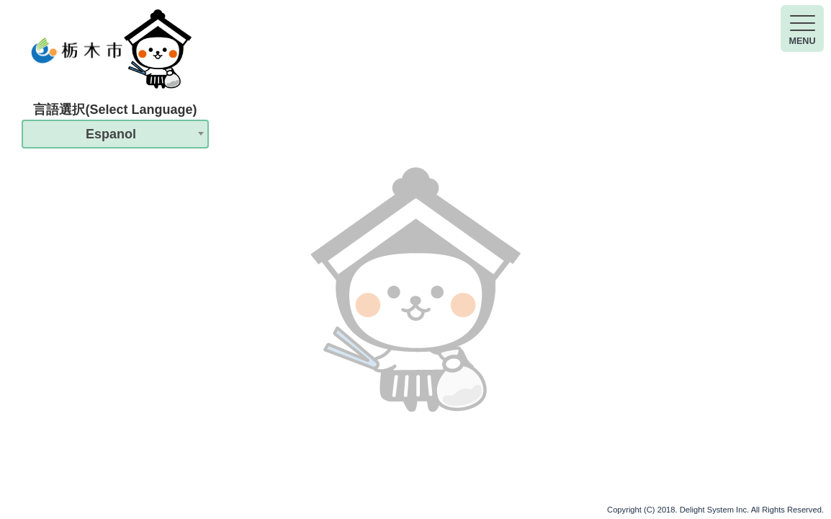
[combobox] (115, 134)
